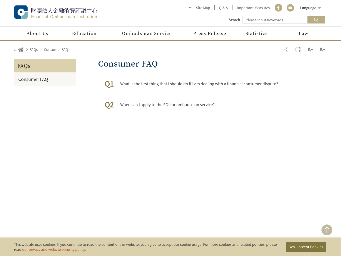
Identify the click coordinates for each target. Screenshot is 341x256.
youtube (290, 8)
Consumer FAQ (56, 49)
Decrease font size (322, 49)
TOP (326, 229)
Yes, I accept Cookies (306, 246)
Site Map (203, 7)
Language (308, 7)
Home (21, 49)
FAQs (34, 49)
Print (298, 49)
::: (190, 7)
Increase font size (310, 49)
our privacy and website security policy (53, 249)
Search (234, 19)
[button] (212, 83)
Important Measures (253, 7)
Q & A (223, 7)
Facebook (278, 8)
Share (286, 49)
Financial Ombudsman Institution (65, 12)
